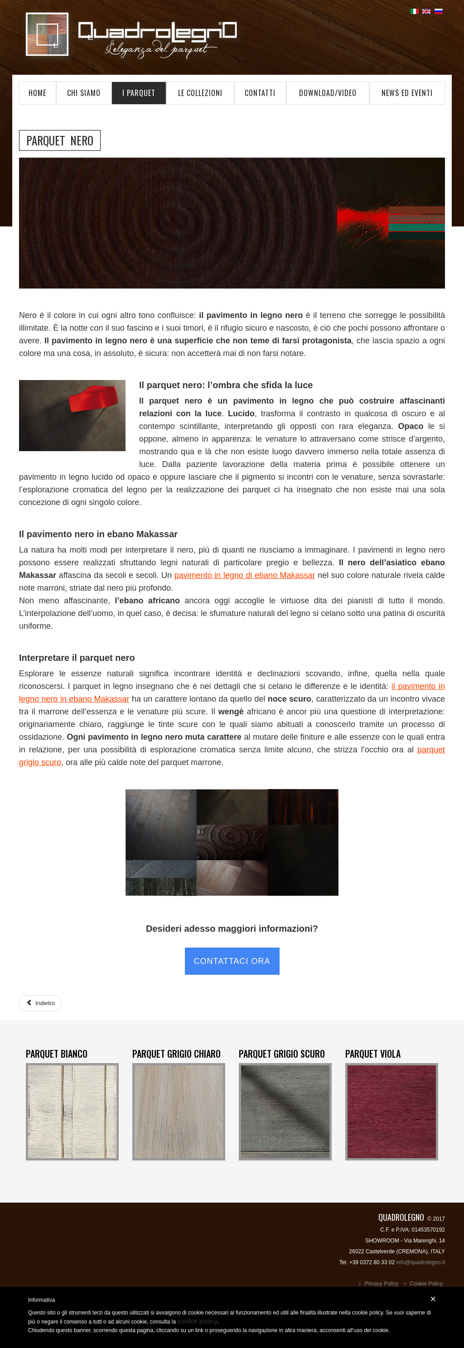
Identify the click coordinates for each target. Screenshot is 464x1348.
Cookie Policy (426, 1284)
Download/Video (328, 92)
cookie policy (198, 1321)
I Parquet (138, 92)
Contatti (260, 92)
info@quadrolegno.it (420, 1262)
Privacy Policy (381, 1284)
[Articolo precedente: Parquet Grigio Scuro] (40, 1003)
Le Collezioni (200, 92)
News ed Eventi (407, 92)
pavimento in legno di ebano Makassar (244, 575)
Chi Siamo (84, 92)
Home (37, 92)
